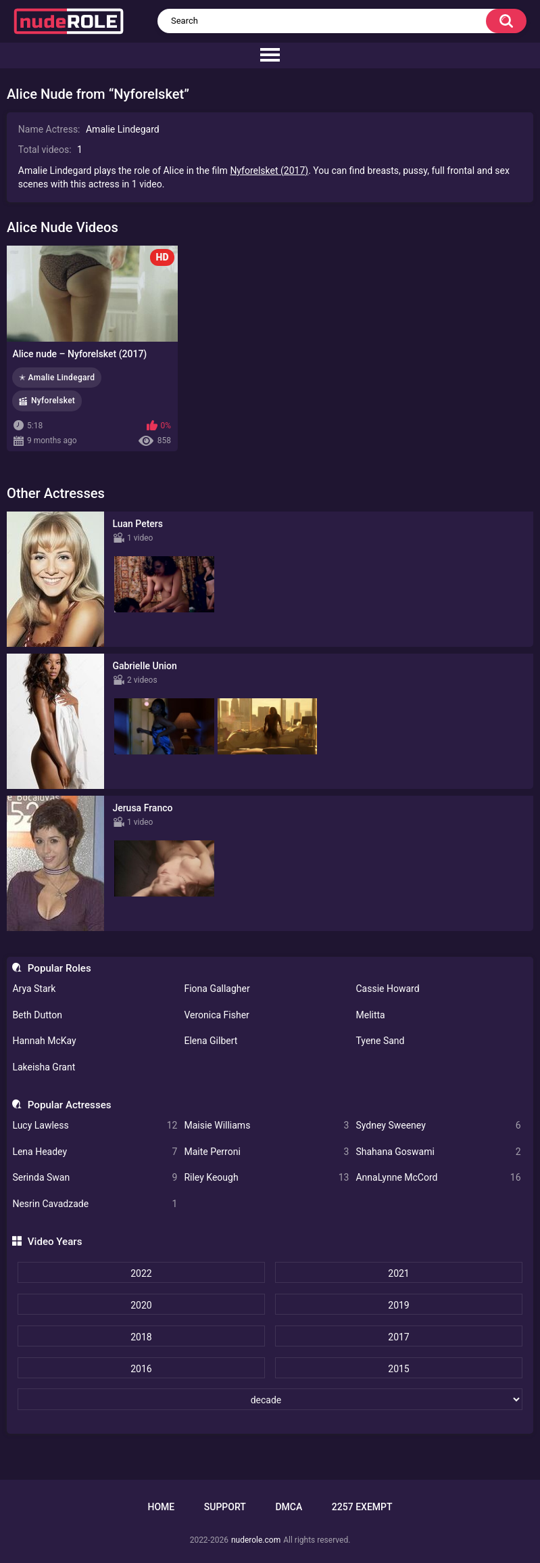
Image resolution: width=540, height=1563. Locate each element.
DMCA (288, 1506)
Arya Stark (33, 988)
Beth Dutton (37, 1015)
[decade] (270, 1399)
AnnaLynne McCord (437, 1177)
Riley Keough (266, 1177)
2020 (140, 1305)
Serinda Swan (94, 1177)
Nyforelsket (53, 400)
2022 (140, 1273)
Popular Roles (59, 968)
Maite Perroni (266, 1152)
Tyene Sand (379, 1040)
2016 (140, 1368)
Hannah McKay (44, 1040)
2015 (398, 1368)
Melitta (370, 1015)
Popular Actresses (70, 1105)
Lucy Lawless (94, 1125)
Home (160, 1506)
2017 (398, 1337)
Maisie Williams (266, 1125)
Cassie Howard (387, 988)
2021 (398, 1273)
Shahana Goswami (437, 1152)
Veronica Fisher (216, 1015)
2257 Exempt (362, 1506)
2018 (140, 1337)
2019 (398, 1305)
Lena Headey (94, 1152)
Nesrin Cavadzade (94, 1204)
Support (225, 1506)
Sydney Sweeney (437, 1125)
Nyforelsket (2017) (269, 170)
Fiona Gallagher (216, 988)
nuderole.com (255, 1540)
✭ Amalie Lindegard (57, 377)
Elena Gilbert (210, 1040)
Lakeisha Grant (43, 1067)
